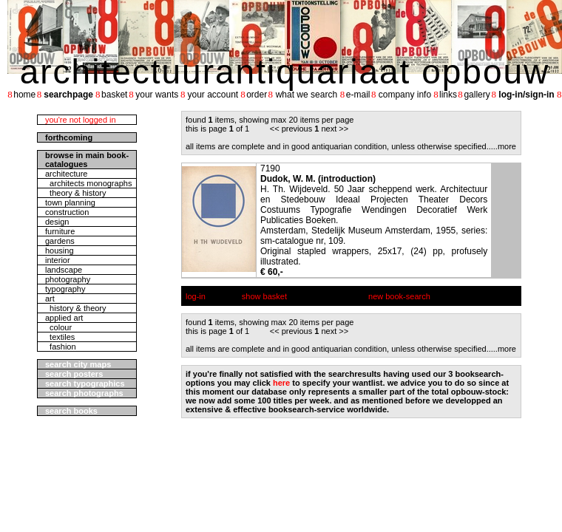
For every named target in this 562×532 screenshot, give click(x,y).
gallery (477, 94)
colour (58, 327)
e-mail (358, 94)
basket (114, 94)
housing (59, 250)
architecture (66, 173)
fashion (60, 346)
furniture (60, 231)
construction (67, 212)
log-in (196, 296)
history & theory (75, 308)
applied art (64, 317)
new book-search (399, 296)
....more (502, 146)
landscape (63, 269)
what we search (306, 94)
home (24, 94)
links (448, 94)
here (281, 382)
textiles (60, 336)
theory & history (75, 192)
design (57, 221)
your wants (156, 94)
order (256, 94)
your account (212, 94)
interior (57, 260)
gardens (60, 240)
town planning (70, 202)
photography (67, 279)
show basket (264, 296)
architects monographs (88, 183)
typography (65, 288)
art (50, 298)
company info (405, 94)
